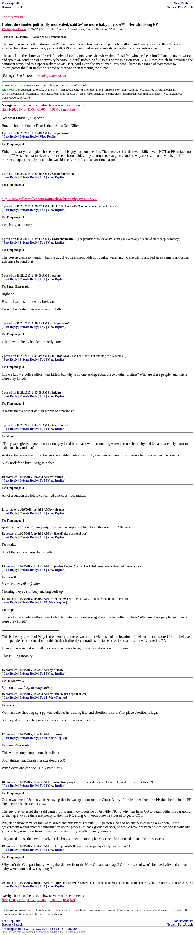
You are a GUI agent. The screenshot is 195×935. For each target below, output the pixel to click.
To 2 (42, 327)
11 (3, 509)
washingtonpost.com (51, 76)
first (5, 109)
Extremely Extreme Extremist (73, 882)
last (72, 109)
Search (18, 7)
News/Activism (183, 3)
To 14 (43, 697)
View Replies (48, 136)
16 (3, 694)
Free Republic (11, 3)
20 (3, 882)
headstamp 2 (60, 425)
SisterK (58, 533)
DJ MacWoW (61, 356)
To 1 (42, 177)
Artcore (59, 670)
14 (3, 598)
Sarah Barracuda (63, 173)
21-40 (21, 109)
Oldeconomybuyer (64, 239)
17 (3, 734)
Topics (171, 7)
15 (3, 670)
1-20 (12, 109)
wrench (58, 477)
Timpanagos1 (60, 133)
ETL (55, 206)
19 (3, 846)
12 (3, 533)
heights (56, 392)
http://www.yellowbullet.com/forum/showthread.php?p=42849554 (49, 199)
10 (3, 477)
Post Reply (11, 136)
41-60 (31, 109)
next (66, 109)
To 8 (42, 570)
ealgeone (59, 509)
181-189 (56, 109)
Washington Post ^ (14, 29)
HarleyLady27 (63, 846)
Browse (6, 7)
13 (3, 566)
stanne (56, 275)
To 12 (43, 602)
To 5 (42, 480)
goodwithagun (63, 566)
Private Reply (29, 136)
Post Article (185, 7)
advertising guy (64, 782)
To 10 (43, 738)
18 (3, 782)
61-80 (41, 109)
